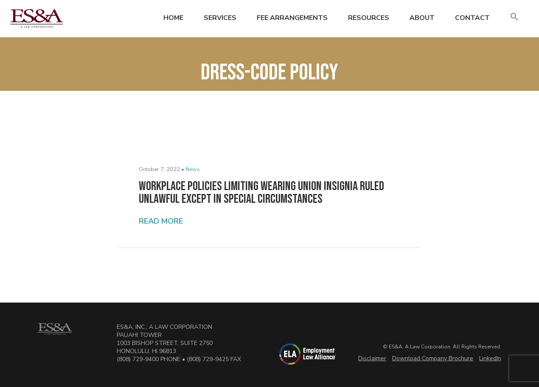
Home (173, 17)
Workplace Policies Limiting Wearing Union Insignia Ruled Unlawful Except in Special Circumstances (261, 193)
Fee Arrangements (292, 17)
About (422, 17)
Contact (472, 17)
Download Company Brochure (432, 358)
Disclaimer (372, 358)
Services (220, 17)
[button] (514, 17)
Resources (368, 17)
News (192, 169)
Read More (161, 221)
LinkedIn (490, 358)
